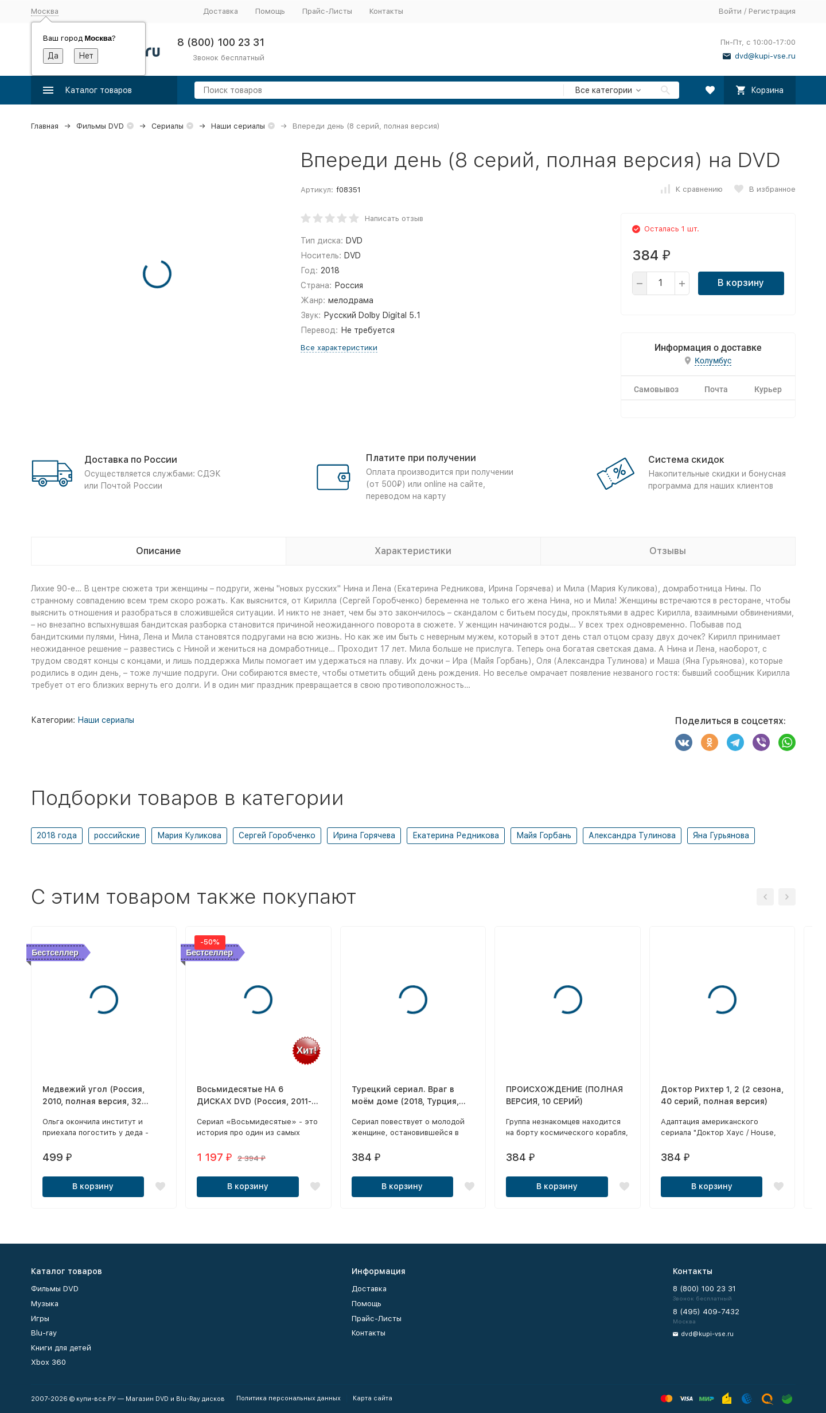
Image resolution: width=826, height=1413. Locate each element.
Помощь (270, 11)
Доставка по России (130, 459)
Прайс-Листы (327, 11)
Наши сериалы (238, 126)
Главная (45, 126)
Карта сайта (372, 1398)
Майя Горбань (543, 835)
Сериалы (167, 126)
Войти (730, 11)
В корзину (741, 282)
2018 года (57, 835)
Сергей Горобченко (277, 835)
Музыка (45, 1303)
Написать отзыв (394, 218)
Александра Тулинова (632, 835)
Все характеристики (339, 347)
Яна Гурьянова (721, 835)
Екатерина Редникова (455, 835)
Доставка (220, 11)
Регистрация (772, 11)
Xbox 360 (48, 1362)
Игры (40, 1318)
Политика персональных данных (288, 1398)
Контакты (386, 11)
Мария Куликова (189, 835)
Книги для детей (61, 1348)
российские (117, 835)
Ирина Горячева (364, 835)
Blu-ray (44, 1333)
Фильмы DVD (100, 126)
